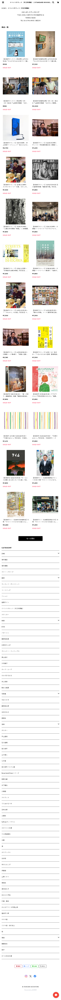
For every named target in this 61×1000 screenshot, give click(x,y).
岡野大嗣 (5, 779)
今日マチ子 (5, 700)
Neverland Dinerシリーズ (10, 773)
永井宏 (4, 858)
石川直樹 (5, 743)
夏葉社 (4, 718)
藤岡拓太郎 (5, 706)
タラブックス (6, 852)
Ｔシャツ (5, 596)
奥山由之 (5, 657)
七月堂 (4, 761)
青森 (3, 938)
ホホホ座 (5, 919)
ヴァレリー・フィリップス (11, 651)
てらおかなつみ (7, 803)
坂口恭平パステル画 (8, 767)
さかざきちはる (7, 675)
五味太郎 (5, 810)
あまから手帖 (6, 895)
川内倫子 (5, 663)
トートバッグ (6, 590)
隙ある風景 (5, 688)
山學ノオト (5, 877)
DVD (3, 627)
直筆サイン (5, 602)
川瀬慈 (4, 791)
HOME (4, 8)
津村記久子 (5, 889)
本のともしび (6, 864)
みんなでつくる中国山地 (10, 907)
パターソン (5, 633)
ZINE (3, 554)
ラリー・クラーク (7, 572)
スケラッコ (5, 797)
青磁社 (4, 883)
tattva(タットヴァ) (8, 822)
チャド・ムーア (7, 669)
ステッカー (5, 614)
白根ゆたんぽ (6, 645)
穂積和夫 (5, 944)
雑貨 (3, 578)
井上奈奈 (5, 682)
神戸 (3, 950)
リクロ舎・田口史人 (8, 925)
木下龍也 (5, 785)
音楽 (3, 724)
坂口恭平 (5, 749)
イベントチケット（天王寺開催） (13, 608)
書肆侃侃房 (5, 639)
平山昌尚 (5, 736)
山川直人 (5, 755)
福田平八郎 (5, 913)
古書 (3, 840)
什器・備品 (5, 901)
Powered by (30, 990)
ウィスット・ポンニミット (11, 584)
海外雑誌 (5, 560)
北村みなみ (5, 712)
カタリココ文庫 (7, 828)
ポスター (5, 730)
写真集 (4, 694)
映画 (3, 621)
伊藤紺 (4, 871)
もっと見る (30, 539)
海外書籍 (5, 566)
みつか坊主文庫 (7, 956)
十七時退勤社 (6, 834)
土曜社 (4, 816)
